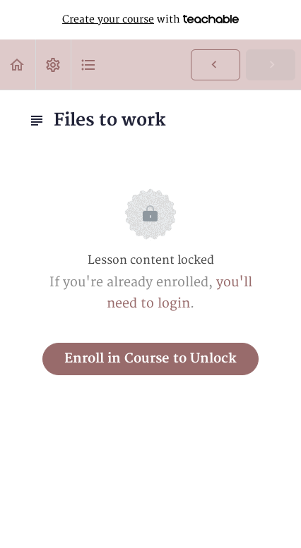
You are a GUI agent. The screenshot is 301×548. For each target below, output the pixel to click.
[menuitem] (53, 64)
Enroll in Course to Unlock (150, 359)
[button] (17, 64)
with (150, 20)
